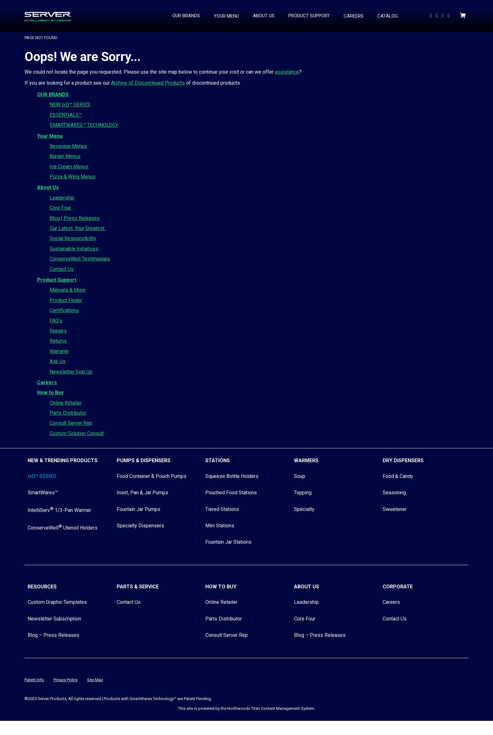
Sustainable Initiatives (74, 249)
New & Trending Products (62, 460)
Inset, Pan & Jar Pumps (142, 493)
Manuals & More (68, 290)
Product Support (56, 280)
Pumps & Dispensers (143, 460)
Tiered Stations (222, 509)
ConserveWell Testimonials (80, 259)
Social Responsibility (73, 238)
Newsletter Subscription (54, 619)
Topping (303, 493)
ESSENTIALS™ (66, 115)
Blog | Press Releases (75, 218)
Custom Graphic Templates (57, 602)
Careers (47, 382)
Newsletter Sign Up (71, 372)
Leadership (62, 198)
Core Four (60, 208)
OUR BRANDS (53, 95)
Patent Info (34, 679)
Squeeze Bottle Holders (231, 476)
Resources (42, 587)
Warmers (306, 460)
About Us (48, 187)
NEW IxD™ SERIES (70, 105)
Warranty (59, 351)
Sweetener (395, 509)
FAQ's (56, 321)
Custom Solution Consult (77, 433)
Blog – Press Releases (53, 635)
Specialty (304, 509)
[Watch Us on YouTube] (431, 16)
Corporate (398, 587)
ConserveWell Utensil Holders (62, 528)
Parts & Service (138, 587)
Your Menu (50, 136)
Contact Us (62, 269)
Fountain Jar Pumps (138, 509)
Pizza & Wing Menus (73, 177)
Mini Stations (219, 526)
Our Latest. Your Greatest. (77, 228)
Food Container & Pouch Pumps (151, 476)
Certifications (64, 310)
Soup (299, 476)
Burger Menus (65, 156)
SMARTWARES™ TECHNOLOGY (84, 125)
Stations (217, 460)
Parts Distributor (68, 413)
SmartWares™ (43, 493)
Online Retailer (66, 403)
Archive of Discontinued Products (148, 83)
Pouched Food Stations (231, 493)
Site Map (95, 679)
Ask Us (57, 361)
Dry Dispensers (403, 460)
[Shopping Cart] (463, 16)
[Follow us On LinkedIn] (437, 16)
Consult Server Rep (71, 423)
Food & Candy (398, 476)
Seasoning (394, 493)
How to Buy (50, 393)
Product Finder (66, 300)
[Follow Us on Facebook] (443, 16)
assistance (287, 72)
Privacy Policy (65, 679)
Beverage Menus (68, 146)
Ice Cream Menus (69, 167)
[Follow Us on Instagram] (449, 16)
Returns (58, 341)
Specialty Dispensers (140, 526)
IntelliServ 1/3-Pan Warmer (59, 510)
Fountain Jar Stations (228, 542)
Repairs (58, 331)
